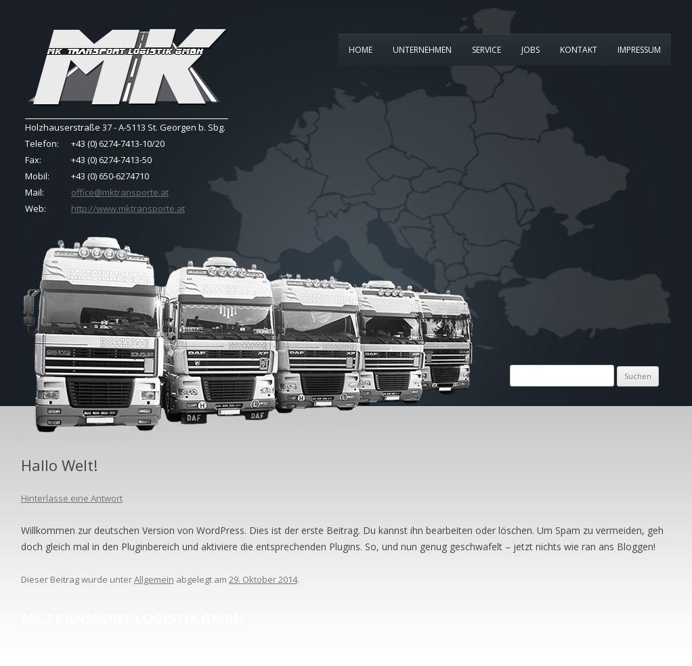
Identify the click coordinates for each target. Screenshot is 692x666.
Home (360, 50)
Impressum (639, 50)
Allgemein (154, 579)
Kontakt (578, 50)
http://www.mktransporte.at (128, 208)
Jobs (530, 50)
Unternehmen (422, 50)
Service (486, 50)
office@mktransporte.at (120, 192)
